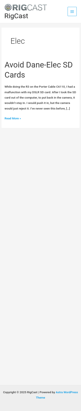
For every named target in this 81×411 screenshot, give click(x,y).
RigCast (16, 16)
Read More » (13, 118)
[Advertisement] (40, 172)
